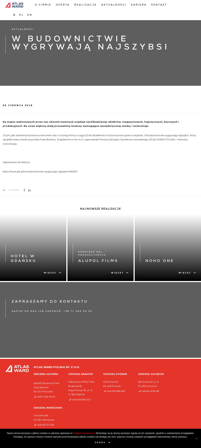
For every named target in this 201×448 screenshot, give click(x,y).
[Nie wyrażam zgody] (196, 438)
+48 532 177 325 (45, 424)
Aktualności (113, 5)
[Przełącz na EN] (191, 5)
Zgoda (100, 442)
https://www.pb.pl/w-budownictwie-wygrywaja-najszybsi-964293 (40, 171)
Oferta (62, 5)
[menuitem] (43, 5)
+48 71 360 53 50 (46, 396)
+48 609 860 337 (81, 399)
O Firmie (42, 5)
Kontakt (159, 5)
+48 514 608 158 (150, 391)
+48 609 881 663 (116, 391)
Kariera (138, 5)
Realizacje (85, 5)
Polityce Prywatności (83, 433)
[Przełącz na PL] (183, 5)
